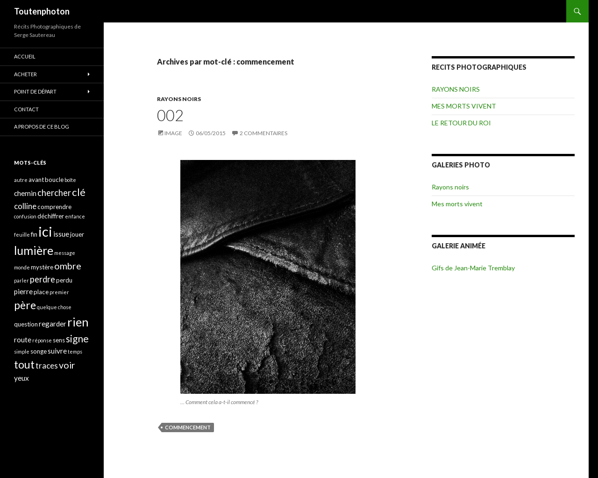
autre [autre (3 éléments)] (21, 180)
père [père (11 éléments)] (25, 304)
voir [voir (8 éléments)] (67, 365)
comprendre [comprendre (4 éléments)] (54, 206)
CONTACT (26, 109)
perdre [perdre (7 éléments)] (42, 279)
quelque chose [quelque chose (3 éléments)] (54, 307)
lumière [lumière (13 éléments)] (33, 250)
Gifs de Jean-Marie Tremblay (473, 268)
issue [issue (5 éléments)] (61, 234)
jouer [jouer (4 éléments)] (77, 234)
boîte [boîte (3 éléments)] (70, 180)
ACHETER (25, 74)
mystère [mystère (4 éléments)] (42, 267)
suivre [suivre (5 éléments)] (57, 351)
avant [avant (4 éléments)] (36, 179)
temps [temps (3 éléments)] (75, 351)
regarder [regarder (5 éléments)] (52, 323)
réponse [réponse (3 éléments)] (42, 340)
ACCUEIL (25, 56)
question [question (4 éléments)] (26, 324)
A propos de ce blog (41, 126)
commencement (188, 427)
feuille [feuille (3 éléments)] (22, 235)
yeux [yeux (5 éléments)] (21, 378)
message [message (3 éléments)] (64, 253)
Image (173, 133)
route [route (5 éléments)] (22, 339)
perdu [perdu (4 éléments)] (64, 280)
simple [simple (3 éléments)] (21, 351)
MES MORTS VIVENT (464, 106)
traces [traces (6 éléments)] (47, 365)
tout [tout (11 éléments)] (24, 364)
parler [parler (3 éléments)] (21, 280)
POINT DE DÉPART (35, 91)
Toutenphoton (42, 11)
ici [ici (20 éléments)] (45, 231)
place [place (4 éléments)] (41, 292)
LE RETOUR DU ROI (461, 123)
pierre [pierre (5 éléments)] (23, 291)
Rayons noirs (450, 187)
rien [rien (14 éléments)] (78, 322)
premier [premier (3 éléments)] (59, 292)
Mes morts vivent (457, 204)
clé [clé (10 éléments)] (78, 192)
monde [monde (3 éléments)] (22, 267)
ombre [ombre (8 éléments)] (67, 266)
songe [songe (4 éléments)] (38, 351)
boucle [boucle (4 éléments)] (54, 179)
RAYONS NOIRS (179, 98)
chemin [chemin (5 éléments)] (25, 193)
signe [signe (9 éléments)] (77, 338)
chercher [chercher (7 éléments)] (54, 193)
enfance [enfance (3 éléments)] (75, 216)
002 (170, 115)
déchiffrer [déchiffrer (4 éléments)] (50, 216)
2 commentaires (263, 133)
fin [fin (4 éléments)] (34, 234)
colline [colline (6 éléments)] (25, 206)
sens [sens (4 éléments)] (59, 340)
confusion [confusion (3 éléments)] (25, 216)
